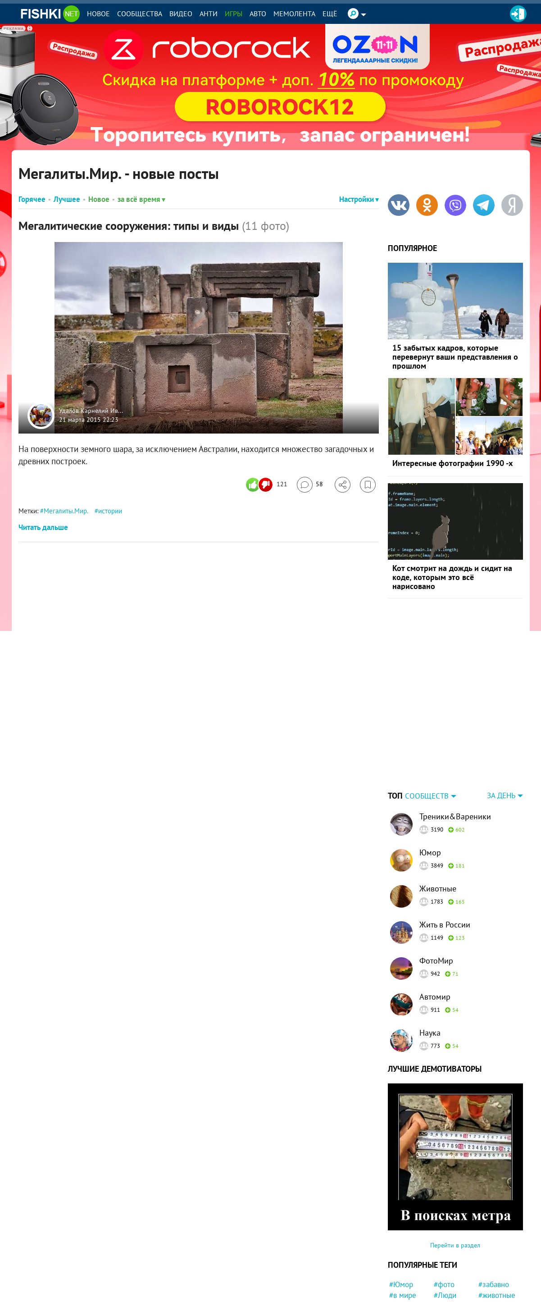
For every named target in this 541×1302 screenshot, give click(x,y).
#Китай (490, 1260)
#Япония (403, 1282)
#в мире (402, 1239)
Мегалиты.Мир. (66, 511)
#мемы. (446, 1271)
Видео (180, 13)
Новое (98, 13)
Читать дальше (43, 527)
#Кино (399, 1260)
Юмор (430, 796)
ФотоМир (436, 904)
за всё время (141, 199)
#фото (444, 1228)
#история (493, 1249)
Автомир (434, 940)
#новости (493, 1292)
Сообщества (139, 13)
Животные (437, 832)
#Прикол (492, 1282)
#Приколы (451, 1260)
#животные (496, 1239)
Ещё (330, 13)
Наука (430, 976)
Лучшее (67, 199)
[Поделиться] (342, 485)
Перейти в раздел (455, 1189)
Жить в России (444, 868)
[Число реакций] (267, 485)
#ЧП (396, 1292)
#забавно (493, 1228)
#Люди (445, 1239)
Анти (209, 13)
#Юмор (401, 1228)
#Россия (447, 1249)
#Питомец (450, 1282)
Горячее (31, 199)
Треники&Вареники (455, 760)
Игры (233, 13)
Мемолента (294, 13)
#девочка (493, 1271)
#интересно (408, 1271)
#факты (446, 1292)
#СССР (400, 1249)
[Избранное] (368, 485)
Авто (258, 13)
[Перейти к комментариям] (310, 485)
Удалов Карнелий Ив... (91, 411)
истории (110, 511)
